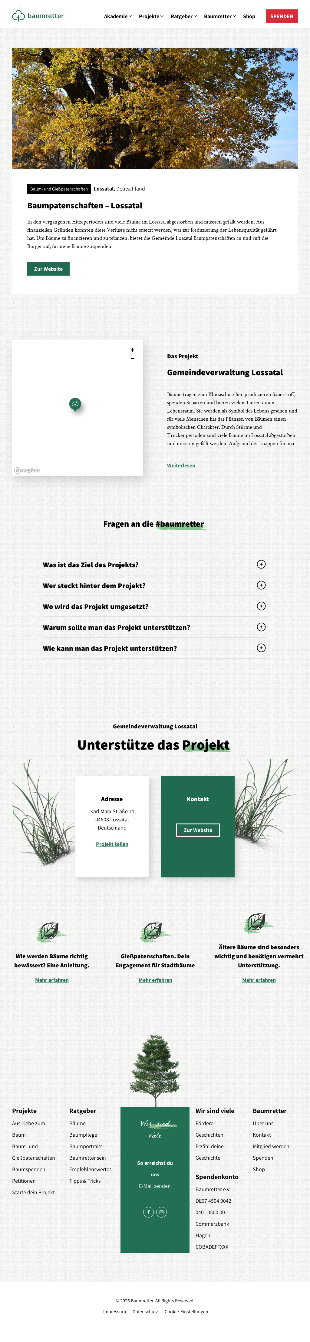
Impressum (114, 1311)
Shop (249, 16)
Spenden (263, 1157)
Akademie (118, 16)
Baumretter (220, 16)
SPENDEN (281, 16)
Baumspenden (28, 1169)
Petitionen (24, 1180)
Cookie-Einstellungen (186, 1311)
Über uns (263, 1123)
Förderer (205, 1123)
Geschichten (209, 1134)
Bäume (77, 1123)
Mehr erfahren (52, 979)
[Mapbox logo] (27, 470)
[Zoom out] (132, 358)
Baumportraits (85, 1146)
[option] (52, 952)
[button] (48, 269)
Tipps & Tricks (85, 1180)
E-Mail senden (155, 1185)
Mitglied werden (271, 1146)
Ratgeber (184, 16)
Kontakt (262, 1134)
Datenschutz (145, 1311)
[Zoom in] (132, 350)
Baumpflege (83, 1134)
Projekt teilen (112, 843)
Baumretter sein (87, 1157)
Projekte (152, 16)
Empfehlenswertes (90, 1169)
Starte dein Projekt (33, 1192)
